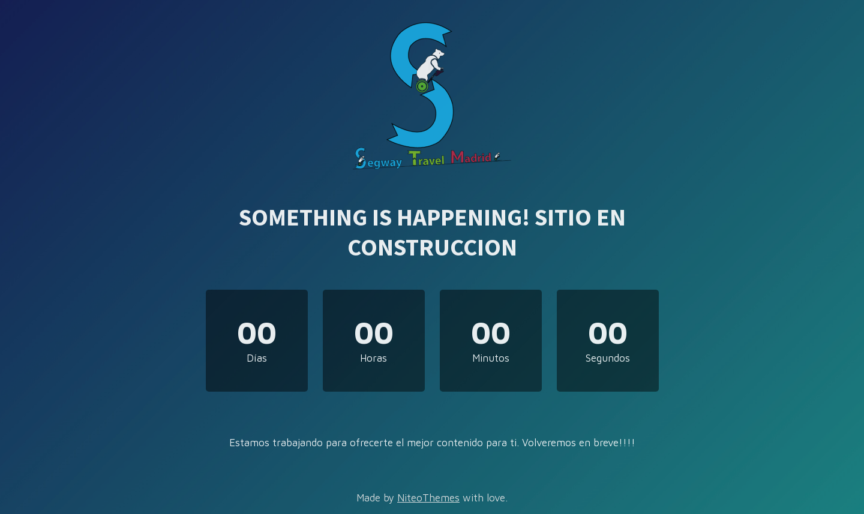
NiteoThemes (428, 498)
